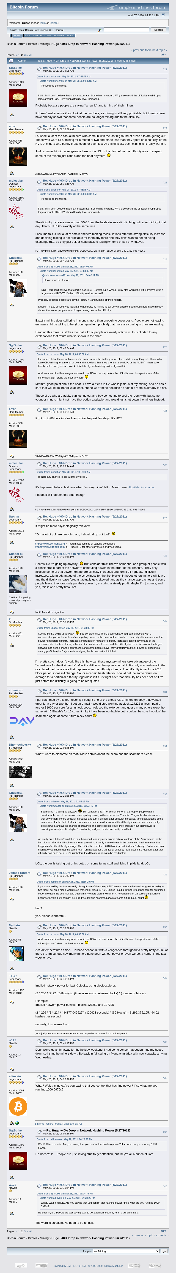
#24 (165, 259)
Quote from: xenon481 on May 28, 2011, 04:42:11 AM (68, 81)
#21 (165, 69)
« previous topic (141, 50)
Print (163, 54)
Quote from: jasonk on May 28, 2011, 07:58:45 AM (64, 76)
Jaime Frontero (19, 873)
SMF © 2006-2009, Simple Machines (102, 1266)
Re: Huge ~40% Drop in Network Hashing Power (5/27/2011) (85, 67)
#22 (165, 128)
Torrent (59, 30)
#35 (165, 927)
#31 (165, 692)
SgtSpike (15, 67)
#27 (165, 464)
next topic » (160, 50)
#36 (165, 977)
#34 (165, 874)
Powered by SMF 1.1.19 (66, 1266)
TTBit (12, 976)
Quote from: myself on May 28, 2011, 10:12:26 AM (64, 472)
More (70, 35)
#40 (165, 1186)
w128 (12, 1040)
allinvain (15, 1076)
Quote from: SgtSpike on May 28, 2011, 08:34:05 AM (65, 266)
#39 (165, 1132)
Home (17, 35)
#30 (165, 620)
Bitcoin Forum (16, 44)
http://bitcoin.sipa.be (140, 487)
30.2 (51, 30)
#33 (165, 794)
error (12, 126)
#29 (165, 555)
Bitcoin (32, 44)
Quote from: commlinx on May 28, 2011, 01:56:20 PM (65, 881)
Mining (44, 44)
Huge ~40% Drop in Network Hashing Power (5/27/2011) (91, 44)
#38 (165, 1078)
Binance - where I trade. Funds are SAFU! (58, 1123)
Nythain (14, 925)
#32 (165, 746)
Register (59, 35)
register (54, 22)
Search (37, 35)
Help (27, 35)
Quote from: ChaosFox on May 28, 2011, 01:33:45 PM (65, 628)
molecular (16, 180)
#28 (165, 518)
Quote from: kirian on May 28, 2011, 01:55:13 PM (63, 801)
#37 (165, 1042)
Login (47, 35)
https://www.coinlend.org (50, 543)
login (43, 22)
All (30, 54)
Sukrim (14, 516)
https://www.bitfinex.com (50, 546)
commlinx (16, 690)
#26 (165, 410)
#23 (165, 182)
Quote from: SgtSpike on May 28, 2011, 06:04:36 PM (65, 1193)
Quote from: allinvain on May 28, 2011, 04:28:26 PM (64, 1139)
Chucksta (15, 257)
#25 (165, 347)
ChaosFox (16, 554)
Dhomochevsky (20, 744)
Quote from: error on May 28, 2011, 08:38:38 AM (63, 354)
